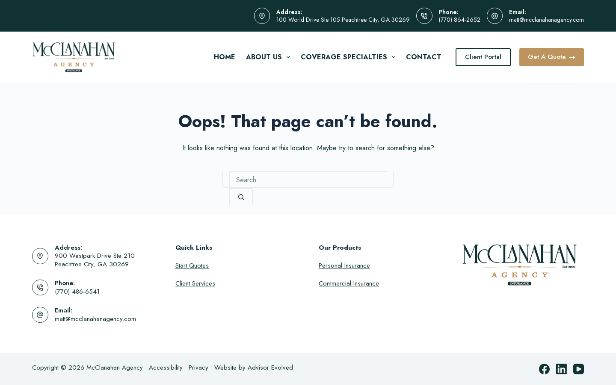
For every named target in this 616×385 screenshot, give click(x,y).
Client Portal (483, 56)
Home (224, 57)
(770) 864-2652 (459, 19)
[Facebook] (544, 369)
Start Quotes (192, 265)
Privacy (198, 367)
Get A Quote (552, 56)
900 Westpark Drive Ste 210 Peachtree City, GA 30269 (95, 260)
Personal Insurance (344, 265)
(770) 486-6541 (77, 291)
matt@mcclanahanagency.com (546, 19)
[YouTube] (578, 369)
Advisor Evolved (270, 367)
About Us (269, 57)
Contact (423, 57)
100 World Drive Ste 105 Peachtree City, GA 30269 (343, 19)
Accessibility (166, 367)
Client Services (195, 283)
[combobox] (308, 179)
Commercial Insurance (349, 283)
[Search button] (241, 196)
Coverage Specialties (350, 57)
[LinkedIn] (561, 369)
